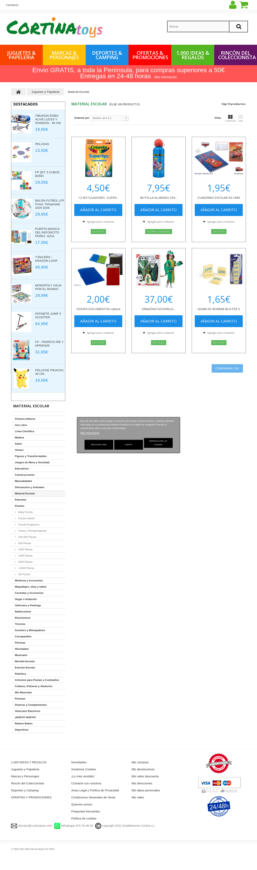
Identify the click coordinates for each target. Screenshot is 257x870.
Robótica (20, 673)
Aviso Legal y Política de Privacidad (95, 790)
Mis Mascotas (23, 692)
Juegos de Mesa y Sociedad (32, 462)
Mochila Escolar (25, 661)
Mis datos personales (146, 790)
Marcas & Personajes (64, 55)
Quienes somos (81, 804)
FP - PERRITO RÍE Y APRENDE (49, 343)
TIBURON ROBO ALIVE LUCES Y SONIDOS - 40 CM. (48, 119)
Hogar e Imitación (26, 599)
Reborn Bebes (24, 723)
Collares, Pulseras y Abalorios (33, 686)
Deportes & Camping (107, 55)
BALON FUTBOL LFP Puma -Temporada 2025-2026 (49, 204)
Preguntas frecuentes (85, 811)
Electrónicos (23, 617)
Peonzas (20, 698)
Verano (19, 449)
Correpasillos (23, 636)
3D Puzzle (23, 574)
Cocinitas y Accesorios (29, 592)
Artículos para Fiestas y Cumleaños (37, 679)
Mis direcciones (142, 783)
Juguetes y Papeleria (25, 769)
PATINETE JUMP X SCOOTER (48, 315)
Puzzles (19, 505)
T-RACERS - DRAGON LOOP (46, 258)
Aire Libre (21, 425)
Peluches (20, 499)
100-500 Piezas (26, 536)
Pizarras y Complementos (31, 704)
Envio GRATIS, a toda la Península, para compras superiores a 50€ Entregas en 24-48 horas (128, 73)
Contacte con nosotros (86, 783)
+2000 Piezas (25, 568)
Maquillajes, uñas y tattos (31, 586)
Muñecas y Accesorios (29, 580)
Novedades (79, 762)
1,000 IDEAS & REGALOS (192, 55)
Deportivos (22, 729)
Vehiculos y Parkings (28, 605)
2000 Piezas (25, 561)
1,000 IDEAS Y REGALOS (29, 762)
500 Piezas (24, 543)
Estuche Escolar (25, 667)
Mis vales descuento (145, 776)
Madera (19, 437)
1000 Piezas (25, 549)
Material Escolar (25, 493)
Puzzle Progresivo (28, 524)
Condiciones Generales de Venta (93, 797)
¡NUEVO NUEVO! (25, 717)
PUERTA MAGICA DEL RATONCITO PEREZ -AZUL (47, 232)
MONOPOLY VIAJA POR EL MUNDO (48, 287)
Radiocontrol (23, 611)
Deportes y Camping (25, 790)
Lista (240, 118)
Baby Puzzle (25, 512)
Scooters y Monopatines (30, 630)
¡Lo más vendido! (82, 776)
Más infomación (165, 77)
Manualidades (23, 481)
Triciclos (20, 624)
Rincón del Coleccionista (237, 55)
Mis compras (140, 762)
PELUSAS (42, 144)
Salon (18, 443)
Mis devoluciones (143, 769)
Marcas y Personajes (25, 776)
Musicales (21, 655)
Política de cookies (83, 818)
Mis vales (138, 797)
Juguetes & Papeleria (21, 55)
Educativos (22, 468)
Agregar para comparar (100, 221)
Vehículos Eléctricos (27, 711)
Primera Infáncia (25, 418)
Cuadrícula (230, 118)
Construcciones (25, 474)
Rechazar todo (99, 445)
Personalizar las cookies (158, 443)
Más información (89, 432)
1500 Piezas (25, 555)
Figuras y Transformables (31, 456)
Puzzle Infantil (26, 518)
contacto (12, 5)
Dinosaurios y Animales (29, 487)
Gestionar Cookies (83, 769)
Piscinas (20, 642)
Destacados (25, 104)
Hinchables (22, 648)
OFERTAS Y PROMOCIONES (31, 797)
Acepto (128, 445)
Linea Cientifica (24, 431)
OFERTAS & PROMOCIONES (150, 55)
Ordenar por (81, 117)
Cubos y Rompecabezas (32, 530)
